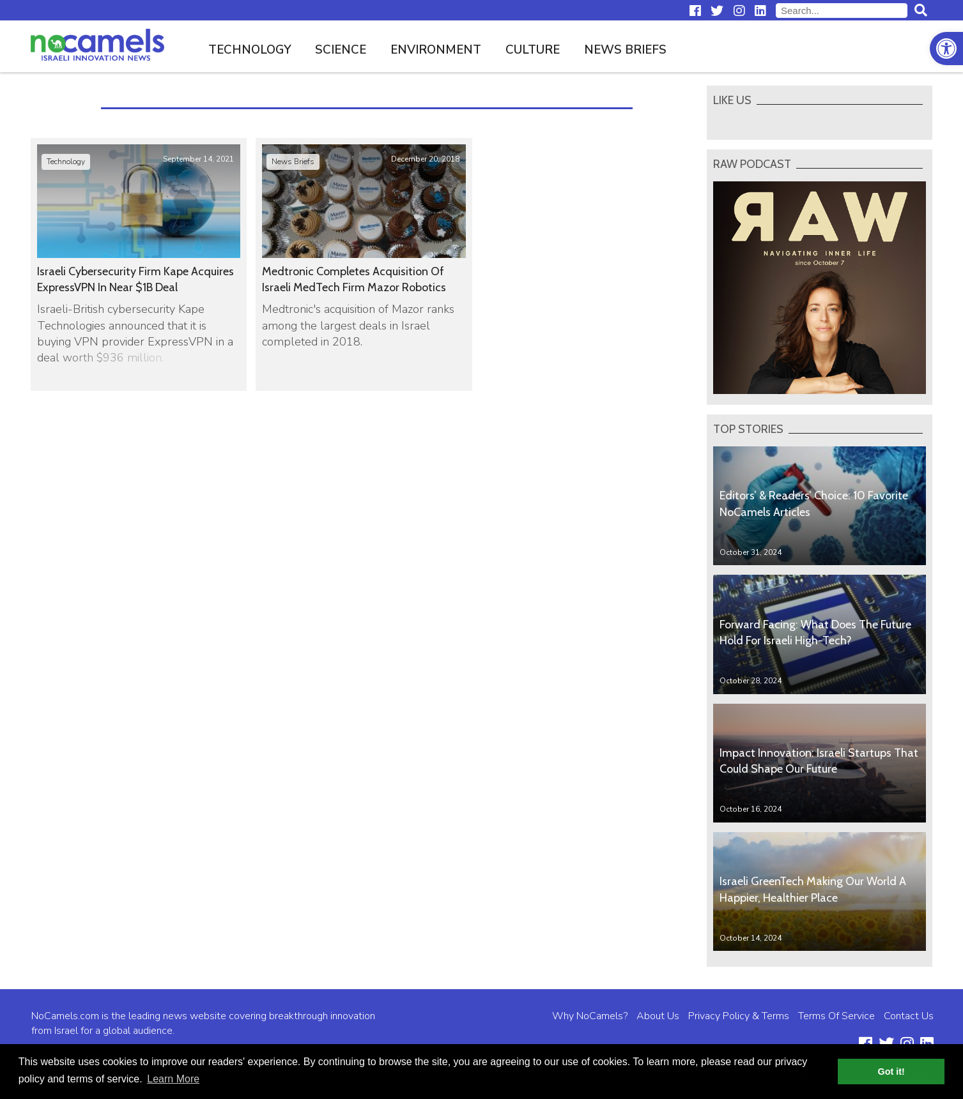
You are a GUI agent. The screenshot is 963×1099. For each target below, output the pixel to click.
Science (340, 50)
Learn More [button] (173, 1078)
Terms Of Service (836, 1016)
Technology (249, 50)
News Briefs (625, 50)
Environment (435, 50)
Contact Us (909, 1016)
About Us (657, 1016)
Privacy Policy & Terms (738, 1016)
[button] (946, 48)
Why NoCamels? (590, 1016)
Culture (532, 50)
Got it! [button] (891, 1071)
